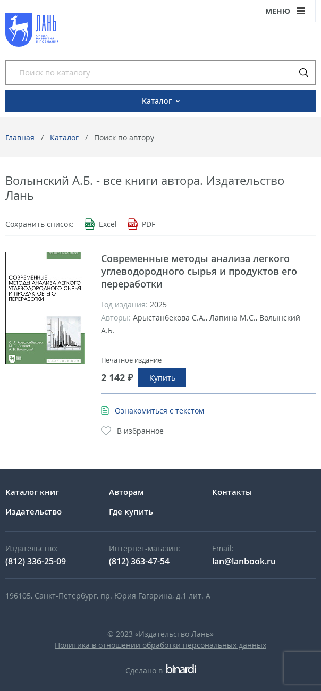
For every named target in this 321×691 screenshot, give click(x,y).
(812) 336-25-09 (35, 561)
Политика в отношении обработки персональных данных (160, 645)
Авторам (126, 491)
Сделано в (160, 670)
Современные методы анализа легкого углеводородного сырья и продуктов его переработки (199, 271)
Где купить (131, 511)
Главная (20, 137)
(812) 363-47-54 (139, 561)
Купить (162, 378)
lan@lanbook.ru (244, 561)
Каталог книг (32, 491)
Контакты (232, 491)
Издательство (33, 511)
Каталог (64, 137)
